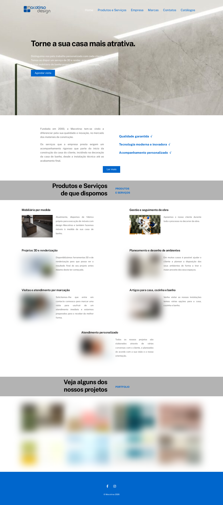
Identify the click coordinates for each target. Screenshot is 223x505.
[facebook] (107, 486)
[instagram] (115, 486)
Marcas (153, 10)
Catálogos (188, 10)
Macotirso (110, 494)
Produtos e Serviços (112, 10)
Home (89, 10)
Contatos (169, 10)
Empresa (137, 10)
